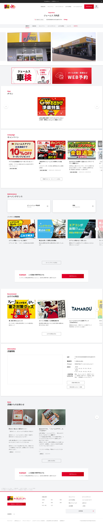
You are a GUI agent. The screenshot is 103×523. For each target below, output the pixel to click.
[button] (97, 150)
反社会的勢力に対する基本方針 (52, 520)
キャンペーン (42, 26)
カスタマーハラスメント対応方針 (39, 520)
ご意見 (83, 506)
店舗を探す (44, 496)
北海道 (43, 499)
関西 (61, 502)
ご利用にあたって (17, 520)
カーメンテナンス (51, 26)
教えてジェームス (73, 503)
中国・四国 (44, 505)
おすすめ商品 (61, 26)
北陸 (43, 502)
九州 (52, 505)
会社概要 (71, 506)
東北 (52, 499)
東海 (52, 502)
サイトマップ (9, 520)
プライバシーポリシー (27, 520)
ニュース (69, 26)
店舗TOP (27, 26)
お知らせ (84, 503)
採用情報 (81, 511)
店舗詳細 (34, 26)
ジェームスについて (87, 499)
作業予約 (76, 26)
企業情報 (61, 520)
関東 (61, 499)
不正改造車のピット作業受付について (51, 1)
